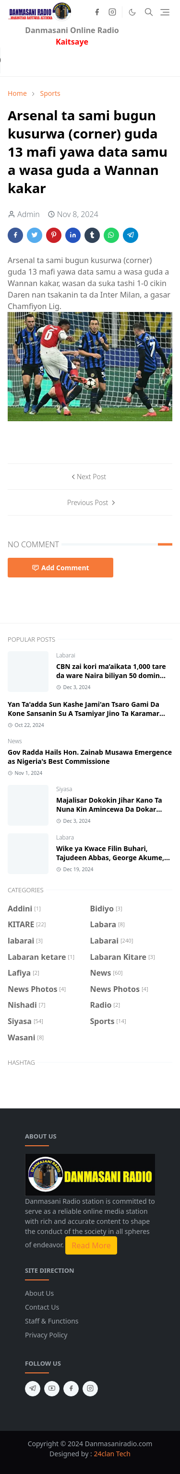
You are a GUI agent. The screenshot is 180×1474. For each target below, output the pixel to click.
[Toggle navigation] (164, 12)
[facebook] (97, 12)
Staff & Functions (52, 1320)
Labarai (65, 655)
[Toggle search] (148, 12)
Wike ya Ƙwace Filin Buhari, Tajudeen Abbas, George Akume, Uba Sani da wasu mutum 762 (110, 857)
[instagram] (112, 12)
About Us (39, 1293)
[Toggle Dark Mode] (132, 12)
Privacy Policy (46, 1334)
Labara (65, 837)
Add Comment (60, 567)
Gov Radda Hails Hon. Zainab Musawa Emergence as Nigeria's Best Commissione (90, 757)
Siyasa (64, 789)
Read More (91, 1245)
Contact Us (42, 1307)
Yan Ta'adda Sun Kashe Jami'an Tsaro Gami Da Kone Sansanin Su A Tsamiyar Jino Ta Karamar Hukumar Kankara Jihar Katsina (83, 713)
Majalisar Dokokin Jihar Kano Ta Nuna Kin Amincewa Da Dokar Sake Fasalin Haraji (109, 809)
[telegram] (32, 1388)
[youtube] (52, 1388)
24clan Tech (112, 1453)
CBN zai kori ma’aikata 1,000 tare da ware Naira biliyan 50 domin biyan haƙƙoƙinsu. (111, 675)
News (15, 741)
